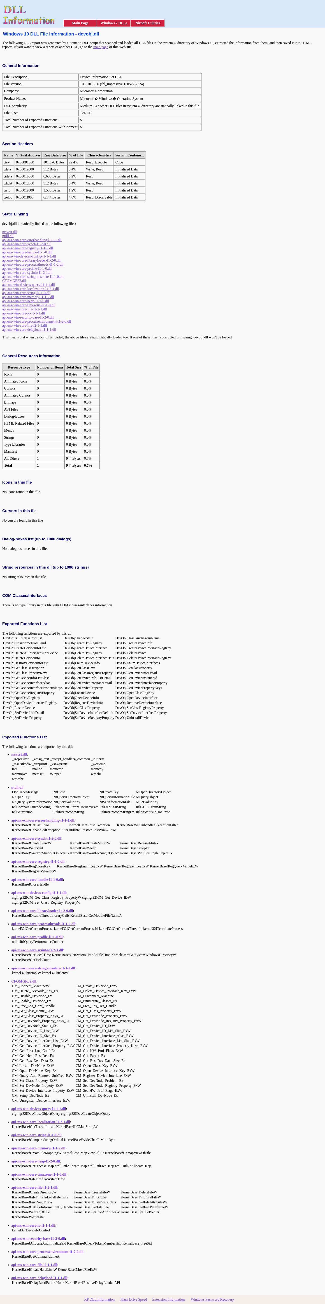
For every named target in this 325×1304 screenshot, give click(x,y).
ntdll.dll (8, 236)
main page (100, 47)
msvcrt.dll (9, 232)
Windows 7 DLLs (113, 23)
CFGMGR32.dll (14, 281)
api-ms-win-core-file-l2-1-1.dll (24, 325)
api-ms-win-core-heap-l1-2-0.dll (25, 301)
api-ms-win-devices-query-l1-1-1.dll (28, 285)
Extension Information (168, 1299)
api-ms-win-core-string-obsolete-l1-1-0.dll (32, 277)
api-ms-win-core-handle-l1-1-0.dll (27, 252)
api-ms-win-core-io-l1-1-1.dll (23, 313)
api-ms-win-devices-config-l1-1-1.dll (29, 256)
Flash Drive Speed (133, 1299)
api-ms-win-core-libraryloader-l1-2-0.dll (31, 260)
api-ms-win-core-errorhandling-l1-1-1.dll (32, 240)
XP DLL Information (99, 1299)
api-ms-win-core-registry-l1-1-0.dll (27, 248)
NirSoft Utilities (147, 23)
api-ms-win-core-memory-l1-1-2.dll (28, 297)
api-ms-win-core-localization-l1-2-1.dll (30, 289)
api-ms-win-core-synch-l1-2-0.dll (26, 244)
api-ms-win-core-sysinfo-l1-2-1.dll (27, 272)
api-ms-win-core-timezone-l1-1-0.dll (28, 305)
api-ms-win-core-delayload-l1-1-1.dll (29, 329)
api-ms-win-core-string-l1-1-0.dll (26, 293)
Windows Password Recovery (212, 1299)
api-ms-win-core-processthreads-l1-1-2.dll (32, 264)
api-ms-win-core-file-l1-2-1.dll (24, 309)
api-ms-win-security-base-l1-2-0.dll (28, 317)
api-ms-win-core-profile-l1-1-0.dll (27, 268)
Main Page (80, 23)
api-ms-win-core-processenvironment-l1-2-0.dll (36, 321)
